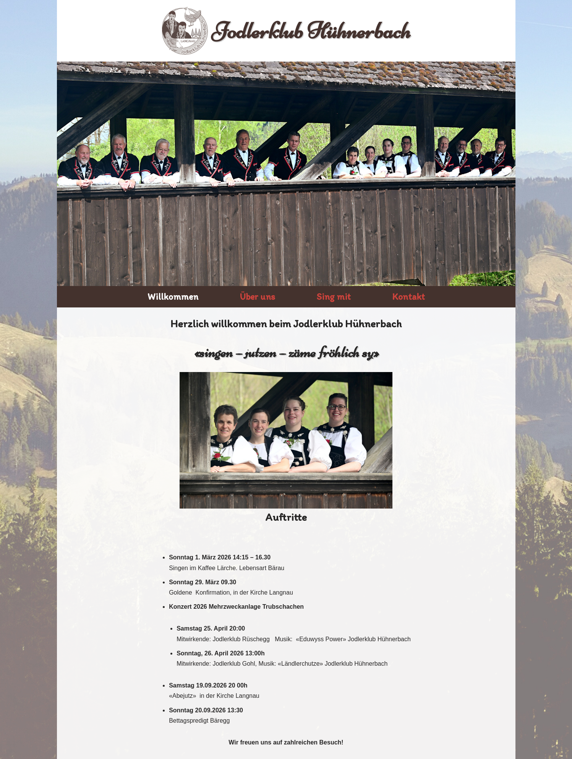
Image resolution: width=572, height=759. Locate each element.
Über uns (257, 296)
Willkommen (172, 296)
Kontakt (408, 296)
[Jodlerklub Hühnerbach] (286, 31)
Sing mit (333, 296)
